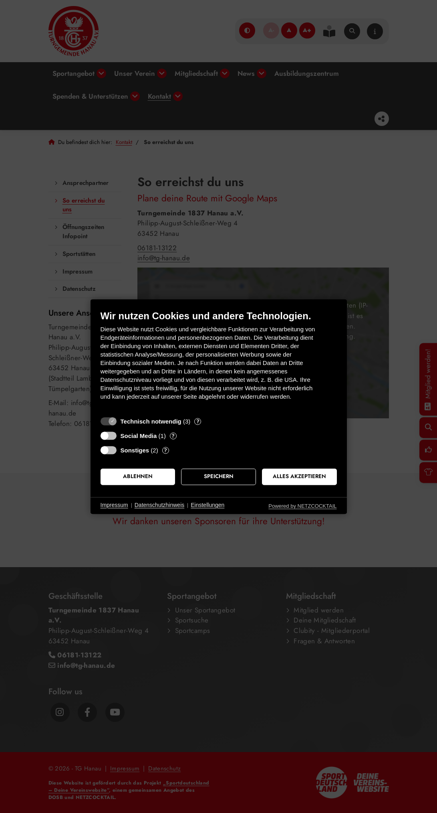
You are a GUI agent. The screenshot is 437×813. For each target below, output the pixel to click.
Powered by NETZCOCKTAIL (302, 506)
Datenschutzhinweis (160, 505)
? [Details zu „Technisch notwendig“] (197, 421)
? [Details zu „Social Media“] (173, 435)
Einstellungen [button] (207, 505)
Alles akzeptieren (299, 477)
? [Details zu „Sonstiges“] (165, 450)
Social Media (139, 435)
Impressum (114, 505)
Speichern (219, 477)
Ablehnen (138, 477)
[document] (219, 361)
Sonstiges (135, 450)
